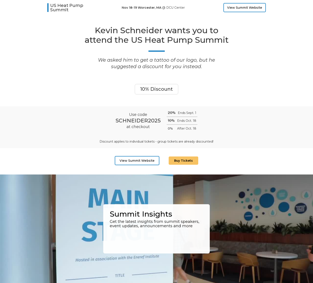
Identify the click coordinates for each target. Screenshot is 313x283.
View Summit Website (244, 8)
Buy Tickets (183, 161)
